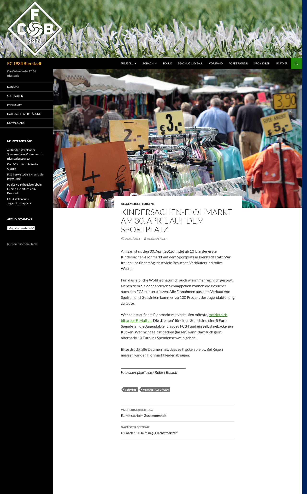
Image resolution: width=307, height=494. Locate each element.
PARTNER (282, 63)
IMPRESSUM (14, 104)
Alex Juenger (157, 238)
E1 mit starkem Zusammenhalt (178, 412)
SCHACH (148, 63)
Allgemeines (131, 204)
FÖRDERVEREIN (238, 63)
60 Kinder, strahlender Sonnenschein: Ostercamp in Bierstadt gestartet (25, 154)
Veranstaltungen (156, 389)
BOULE (167, 63)
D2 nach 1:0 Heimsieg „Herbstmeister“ (178, 429)
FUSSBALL (127, 63)
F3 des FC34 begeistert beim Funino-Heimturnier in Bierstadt (24, 189)
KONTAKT (13, 86)
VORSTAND (216, 63)
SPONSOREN (262, 63)
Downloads (15, 122)
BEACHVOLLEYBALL (190, 63)
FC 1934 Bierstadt (24, 63)
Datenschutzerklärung (24, 113)
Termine (148, 204)
